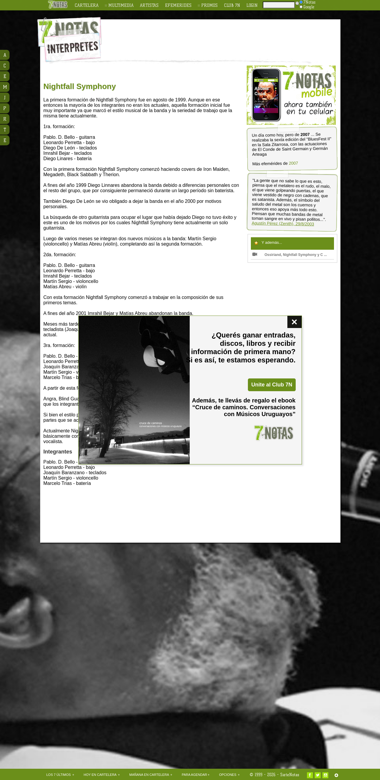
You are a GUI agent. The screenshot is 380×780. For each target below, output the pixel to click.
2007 (293, 163)
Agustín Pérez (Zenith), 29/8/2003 (283, 224)
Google (307, 6)
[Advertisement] (229, 36)
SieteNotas (289, 774)
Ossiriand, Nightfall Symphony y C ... (289, 255)
